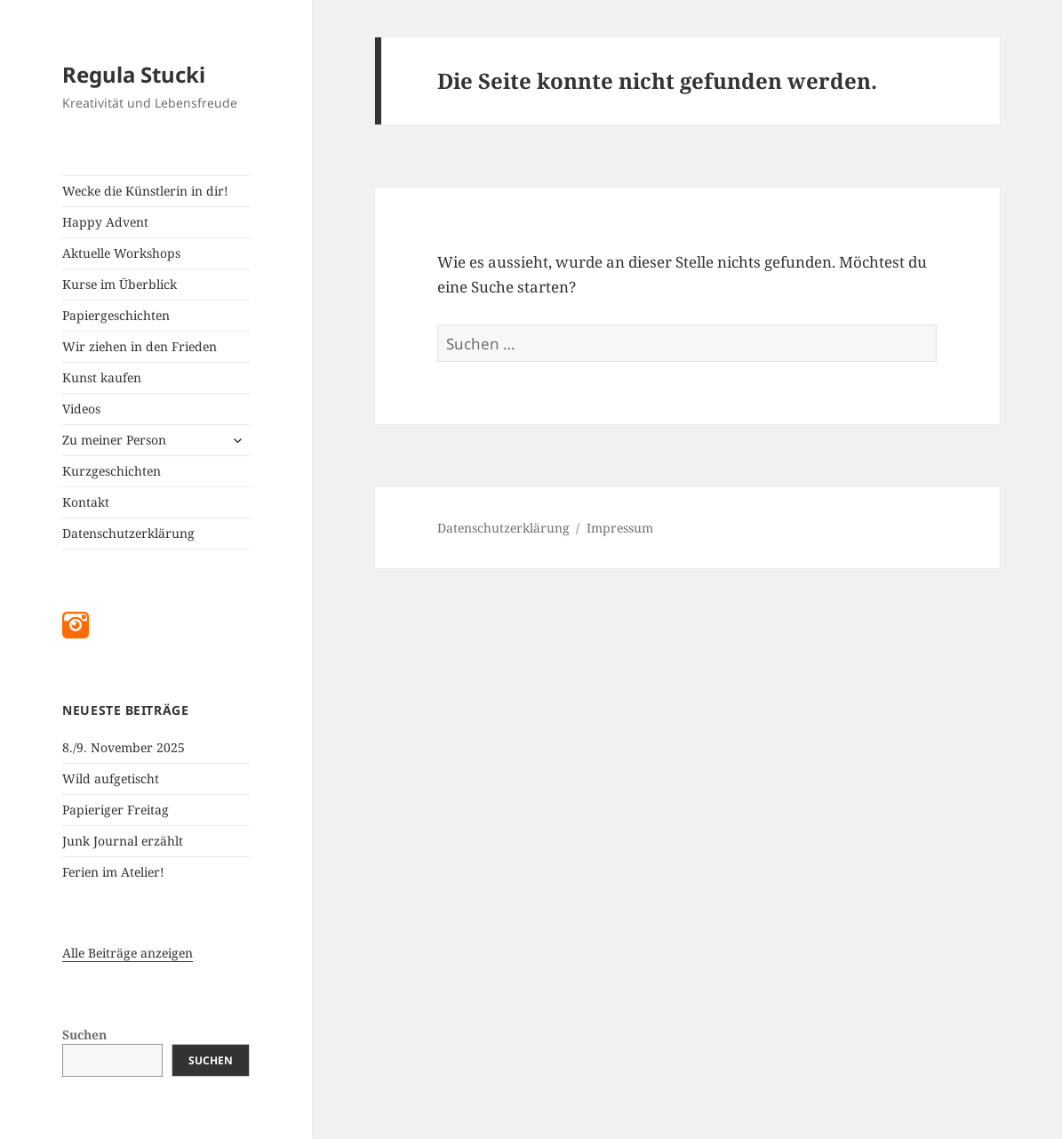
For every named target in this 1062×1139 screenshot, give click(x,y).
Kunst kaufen (101, 377)
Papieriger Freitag (115, 809)
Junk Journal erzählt (122, 840)
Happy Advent (105, 221)
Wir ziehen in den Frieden (139, 346)
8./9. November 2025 (123, 747)
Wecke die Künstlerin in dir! (145, 190)
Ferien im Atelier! (113, 871)
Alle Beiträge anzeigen (127, 952)
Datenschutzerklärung (128, 533)
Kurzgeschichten (111, 470)
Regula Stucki (133, 74)
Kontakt (85, 501)
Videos (81, 408)
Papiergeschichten (116, 315)
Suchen (84, 1034)
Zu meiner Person (114, 439)
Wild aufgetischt (110, 778)
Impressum (620, 527)
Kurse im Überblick (119, 284)
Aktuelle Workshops (121, 253)
